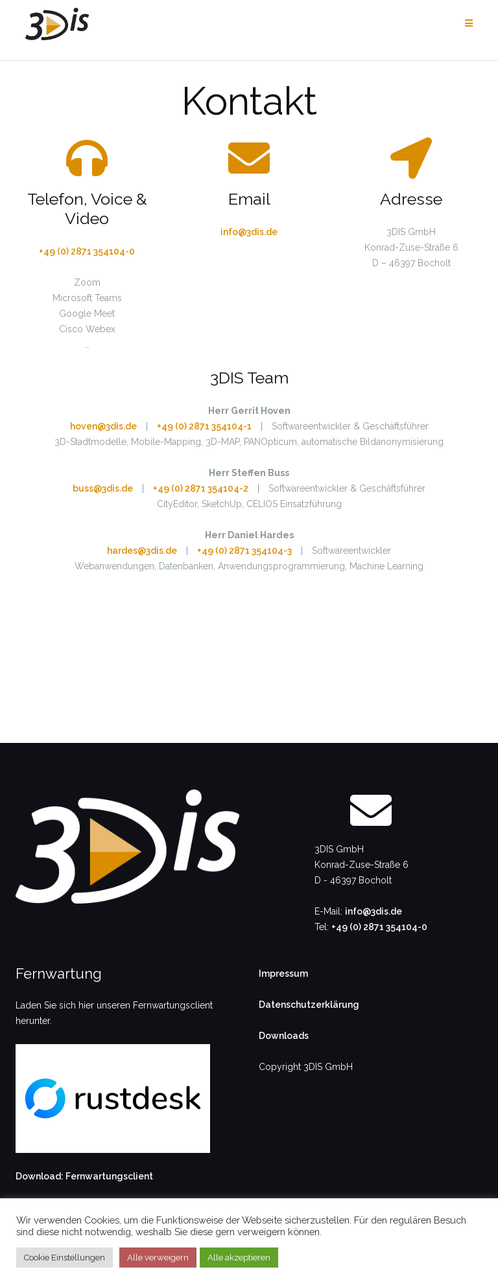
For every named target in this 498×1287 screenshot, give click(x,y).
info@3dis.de (249, 232)
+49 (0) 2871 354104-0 (87, 251)
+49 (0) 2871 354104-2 (200, 488)
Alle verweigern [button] (158, 1257)
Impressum (283, 973)
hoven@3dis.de (103, 426)
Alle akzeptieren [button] (239, 1257)
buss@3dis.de (103, 488)
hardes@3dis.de (142, 550)
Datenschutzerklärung (309, 1004)
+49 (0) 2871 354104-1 (204, 426)
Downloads (284, 1036)
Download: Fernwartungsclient (84, 1176)
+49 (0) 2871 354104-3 (244, 550)
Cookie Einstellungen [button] (64, 1257)
